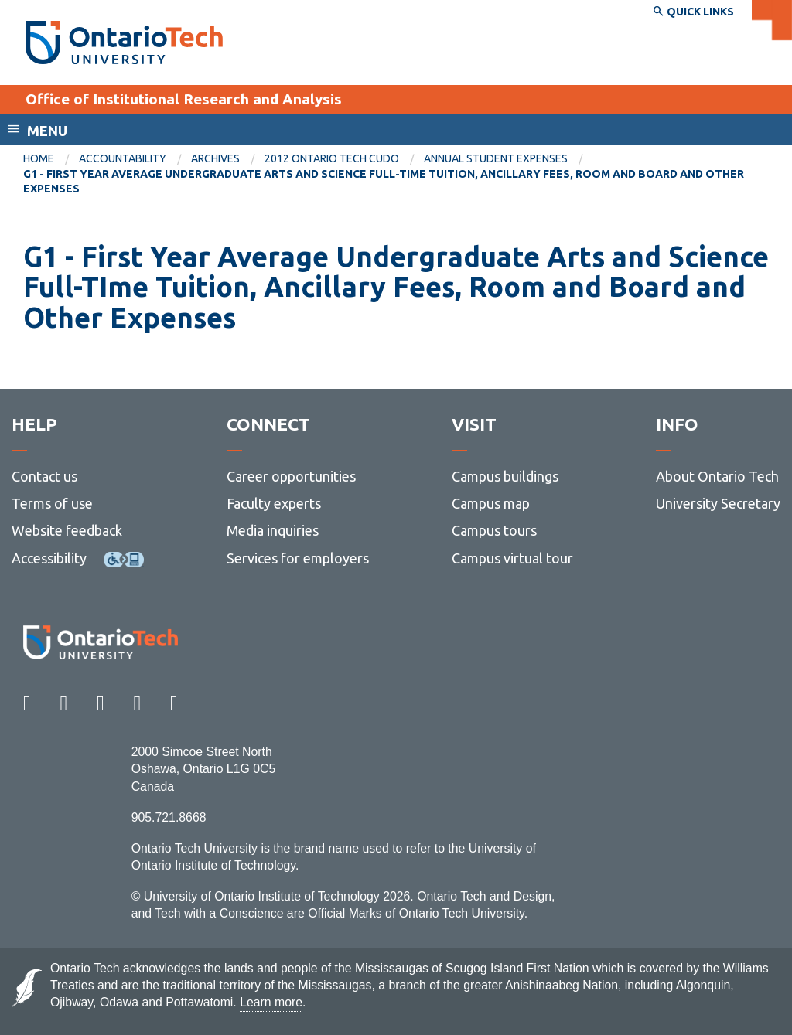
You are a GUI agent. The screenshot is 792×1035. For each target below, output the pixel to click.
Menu (47, 130)
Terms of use (52, 503)
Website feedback (67, 530)
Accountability (122, 158)
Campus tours (494, 530)
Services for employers (298, 558)
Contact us (44, 476)
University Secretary (718, 503)
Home (38, 158)
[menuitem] (51, 159)
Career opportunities (291, 476)
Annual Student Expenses (496, 158)
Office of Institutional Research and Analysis (184, 98)
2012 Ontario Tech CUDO (332, 158)
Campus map (491, 503)
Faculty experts (274, 503)
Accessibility (49, 558)
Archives (215, 158)
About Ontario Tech (717, 476)
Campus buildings (505, 476)
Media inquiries (273, 530)
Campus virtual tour (512, 558)
